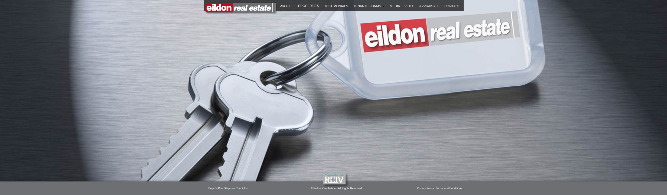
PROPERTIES (308, 6)
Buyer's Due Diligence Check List (229, 188)
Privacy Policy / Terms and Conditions (439, 188)
